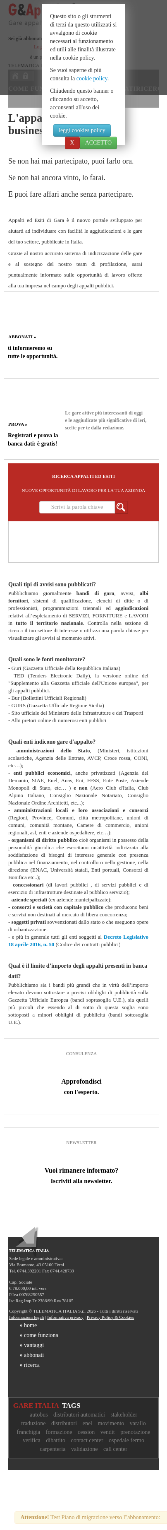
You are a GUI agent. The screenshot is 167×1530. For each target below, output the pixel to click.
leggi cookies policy (82, 130)
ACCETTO (98, 143)
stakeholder (123, 1415)
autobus (39, 1415)
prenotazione (135, 1432)
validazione (84, 1449)
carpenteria (52, 1449)
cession (86, 1432)
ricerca (29, 1365)
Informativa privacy (65, 1317)
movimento (111, 1423)
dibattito (55, 1440)
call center (115, 1449)
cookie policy (91, 78)
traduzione (33, 1423)
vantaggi (31, 1345)
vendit (107, 1432)
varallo (138, 1423)
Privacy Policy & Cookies (110, 1317)
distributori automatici (79, 1415)
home (27, 1325)
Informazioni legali (26, 1317)
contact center (87, 1440)
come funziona (38, 1335)
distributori (64, 1423)
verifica (32, 1440)
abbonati (31, 1355)
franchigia (28, 1432)
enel (87, 1423)
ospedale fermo (126, 1440)
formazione (59, 1432)
